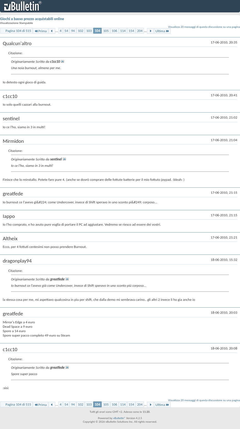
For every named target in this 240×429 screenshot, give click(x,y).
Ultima (162, 31)
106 (114, 31)
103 (89, 31)
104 (97, 31)
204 (140, 31)
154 (131, 31)
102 (80, 31)
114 (123, 31)
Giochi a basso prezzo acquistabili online (32, 19)
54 (66, 31)
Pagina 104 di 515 (18, 31)
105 (106, 31)
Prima (40, 31)
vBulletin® (119, 418)
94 (73, 31)
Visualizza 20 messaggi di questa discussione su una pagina (204, 27)
